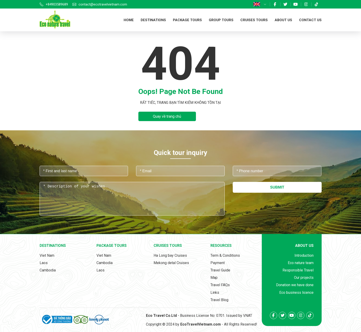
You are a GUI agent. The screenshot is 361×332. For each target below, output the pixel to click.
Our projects (304, 277)
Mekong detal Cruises (171, 263)
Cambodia (48, 270)
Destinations (153, 20)
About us (283, 20)
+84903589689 (57, 4)
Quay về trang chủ (167, 116)
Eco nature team (301, 263)
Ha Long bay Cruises (170, 255)
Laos (44, 263)
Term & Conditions (225, 255)
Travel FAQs (220, 285)
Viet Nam (47, 255)
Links (214, 292)
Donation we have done (295, 285)
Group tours (221, 20)
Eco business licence (296, 292)
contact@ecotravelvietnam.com (103, 4)
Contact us (310, 20)
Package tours (187, 20)
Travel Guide (220, 270)
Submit (277, 187)
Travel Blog (219, 300)
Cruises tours (254, 20)
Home (129, 20)
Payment (217, 263)
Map (214, 277)
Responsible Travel (298, 270)
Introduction (304, 255)
